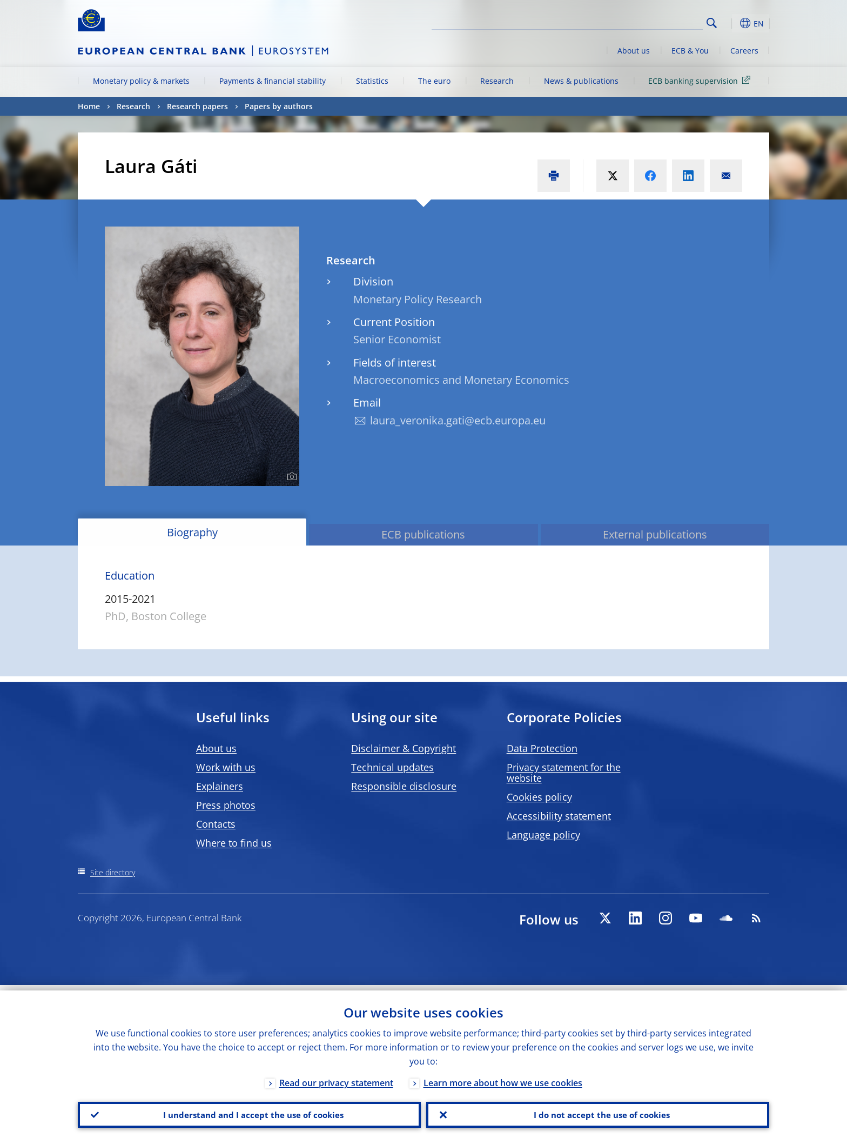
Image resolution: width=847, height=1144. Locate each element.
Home (89, 106)
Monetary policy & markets (141, 81)
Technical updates (392, 767)
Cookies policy (539, 796)
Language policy (543, 834)
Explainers (219, 786)
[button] (731, 23)
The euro (434, 81)
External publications (655, 534)
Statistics (372, 81)
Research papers (197, 106)
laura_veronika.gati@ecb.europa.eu (458, 420)
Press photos (226, 805)
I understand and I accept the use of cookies (249, 1112)
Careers (744, 50)
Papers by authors (279, 106)
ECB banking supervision (701, 80)
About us (633, 50)
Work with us (226, 767)
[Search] (649, 22)
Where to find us (234, 842)
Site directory (112, 872)
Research (497, 81)
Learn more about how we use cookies (503, 1077)
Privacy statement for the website (564, 772)
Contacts (216, 823)
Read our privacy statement (336, 1077)
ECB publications (423, 534)
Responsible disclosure (403, 786)
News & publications (581, 81)
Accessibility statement (559, 815)
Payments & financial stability (272, 81)
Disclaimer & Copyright (403, 748)
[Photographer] (290, 477)
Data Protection (542, 748)
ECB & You (690, 50)
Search (712, 23)
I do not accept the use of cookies (598, 1112)
